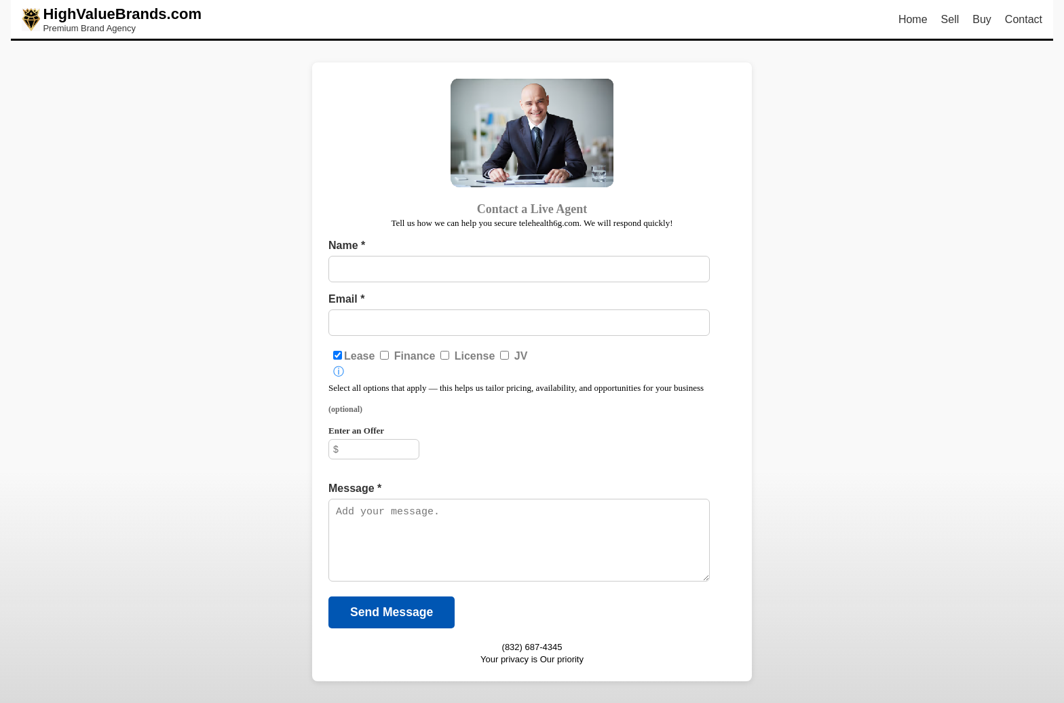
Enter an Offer (356, 430)
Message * (354, 488)
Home (913, 19)
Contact (1023, 19)
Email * (346, 299)
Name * (346, 245)
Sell (950, 19)
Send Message (391, 612)
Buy (981, 19)
